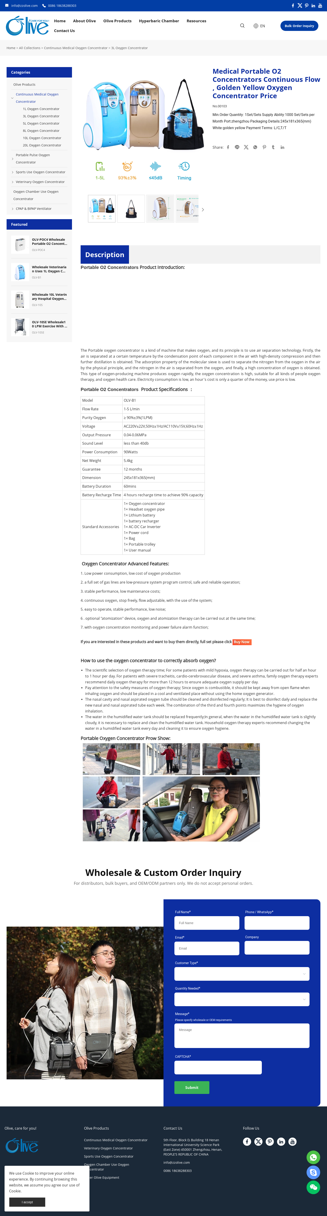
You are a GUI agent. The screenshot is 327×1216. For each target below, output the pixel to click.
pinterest (264, 147)
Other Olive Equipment (101, 1177)
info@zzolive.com (24, 5)
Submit (191, 1087)
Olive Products (117, 20)
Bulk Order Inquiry (299, 26)
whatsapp (255, 147)
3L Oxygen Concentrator (129, 48)
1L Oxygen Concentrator (41, 109)
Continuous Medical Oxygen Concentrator (76, 48)
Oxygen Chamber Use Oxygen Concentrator (36, 195)
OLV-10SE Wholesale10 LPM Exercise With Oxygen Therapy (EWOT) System (49, 324)
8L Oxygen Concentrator (41, 130)
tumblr (273, 147)
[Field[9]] (206, 948)
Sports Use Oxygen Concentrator (40, 172)
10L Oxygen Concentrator (42, 138)
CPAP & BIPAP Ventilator (34, 208)
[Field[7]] (206, 923)
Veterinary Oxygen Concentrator (40, 182)
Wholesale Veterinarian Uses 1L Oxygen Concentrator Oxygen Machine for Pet (49, 269)
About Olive (84, 20)
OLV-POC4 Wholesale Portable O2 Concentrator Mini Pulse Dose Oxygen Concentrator (49, 242)
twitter (246, 147)
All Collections (29, 48)
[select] (235, 974)
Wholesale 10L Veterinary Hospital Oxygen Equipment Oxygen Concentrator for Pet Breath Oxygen (49, 297)
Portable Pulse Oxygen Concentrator (33, 158)
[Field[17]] (277, 923)
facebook (228, 147)
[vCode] (218, 1067)
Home (60, 20)
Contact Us (64, 30)
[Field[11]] (277, 948)
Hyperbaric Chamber (159, 20)
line (237, 147)
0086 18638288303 (62, 5)
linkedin (282, 147)
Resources (196, 20)
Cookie (28, 1173)
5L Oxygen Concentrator (41, 123)
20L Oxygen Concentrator (42, 145)
